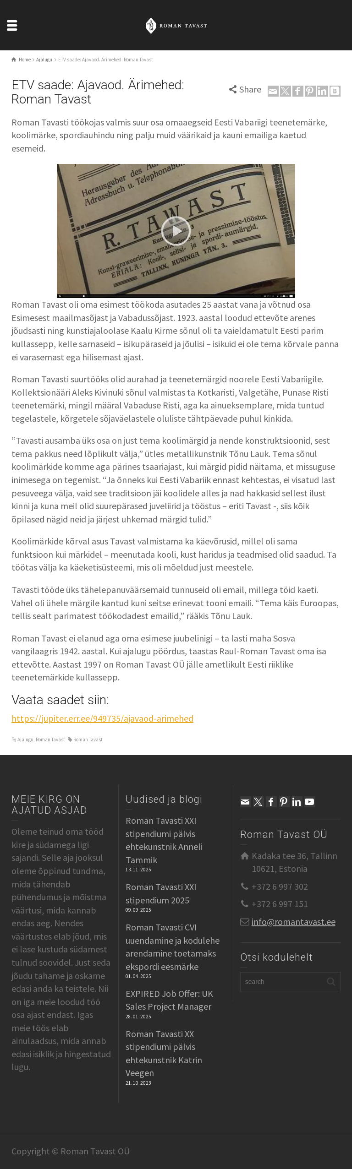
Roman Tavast (50, 739)
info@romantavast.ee (294, 921)
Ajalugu (25, 739)
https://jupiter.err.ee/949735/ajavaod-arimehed (102, 718)
